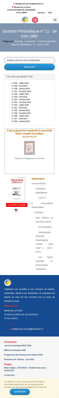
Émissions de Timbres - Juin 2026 (19, 359)
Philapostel (8, 41)
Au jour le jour (29, 136)
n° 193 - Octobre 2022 (21, 102)
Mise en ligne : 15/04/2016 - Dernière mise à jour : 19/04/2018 (25, 369)
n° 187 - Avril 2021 (19, 119)
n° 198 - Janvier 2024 (21, 89)
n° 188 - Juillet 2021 (20, 116)
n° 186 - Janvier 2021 (21, 121)
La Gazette (9, 375)
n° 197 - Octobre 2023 (21, 91)
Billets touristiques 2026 (15, 350)
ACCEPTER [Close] (19, 392)
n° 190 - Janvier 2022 (21, 110)
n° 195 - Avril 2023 (19, 97)
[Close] (52, 382)
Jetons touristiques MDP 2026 (17, 346)
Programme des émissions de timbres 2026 (23, 355)
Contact (41, 13)
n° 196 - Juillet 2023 (20, 94)
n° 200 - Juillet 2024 (20, 83)
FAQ (50, 13)
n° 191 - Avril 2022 (19, 108)
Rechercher (29, 67)
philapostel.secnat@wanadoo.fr (28, 4)
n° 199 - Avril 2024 (19, 86)
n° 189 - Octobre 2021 (21, 113)
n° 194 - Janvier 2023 (21, 100)
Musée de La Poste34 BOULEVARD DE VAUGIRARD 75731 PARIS (21, 10)
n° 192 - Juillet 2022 (20, 105)
